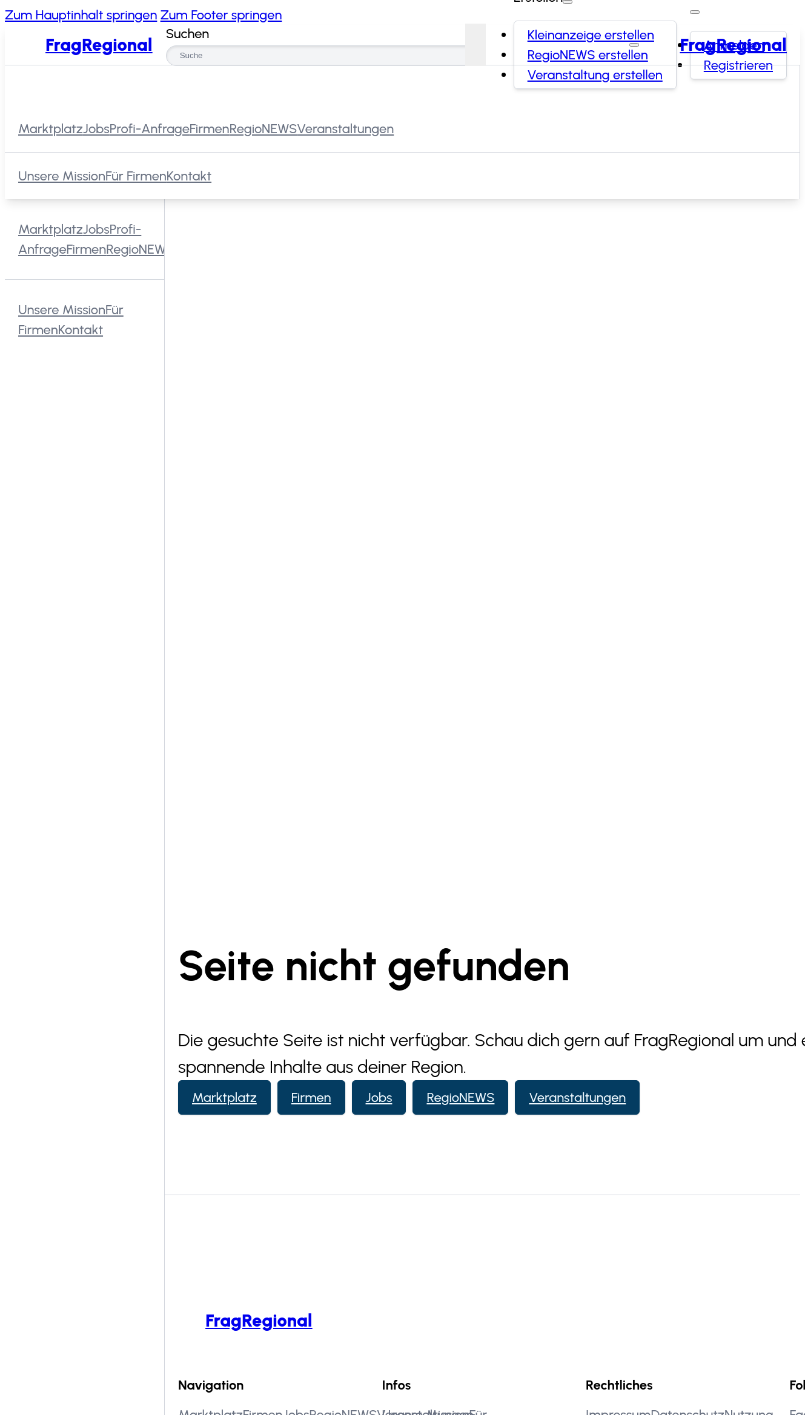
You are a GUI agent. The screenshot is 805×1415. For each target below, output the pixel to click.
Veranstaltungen (577, 1097)
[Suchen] (475, 45)
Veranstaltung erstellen (595, 75)
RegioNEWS (460, 1097)
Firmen (311, 1097)
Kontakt (189, 175)
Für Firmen (136, 175)
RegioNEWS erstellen (588, 55)
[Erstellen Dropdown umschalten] (567, 2)
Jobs (379, 1097)
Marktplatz (224, 1097)
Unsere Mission (61, 175)
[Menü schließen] (634, 45)
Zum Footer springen (221, 15)
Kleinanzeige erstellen (591, 35)
